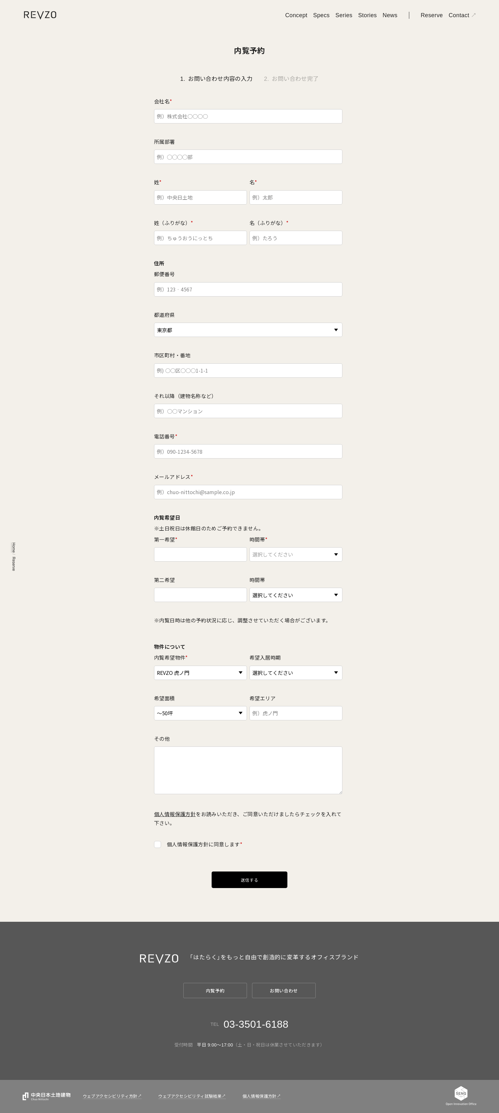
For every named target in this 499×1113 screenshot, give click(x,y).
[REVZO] (40, 15)
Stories (367, 15)
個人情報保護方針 (175, 814)
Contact (459, 15)
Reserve (432, 15)
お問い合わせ (284, 990)
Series (343, 15)
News (390, 15)
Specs (321, 15)
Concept (296, 15)
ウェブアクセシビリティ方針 (110, 1096)
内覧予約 (215, 990)
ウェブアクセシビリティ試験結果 (189, 1096)
